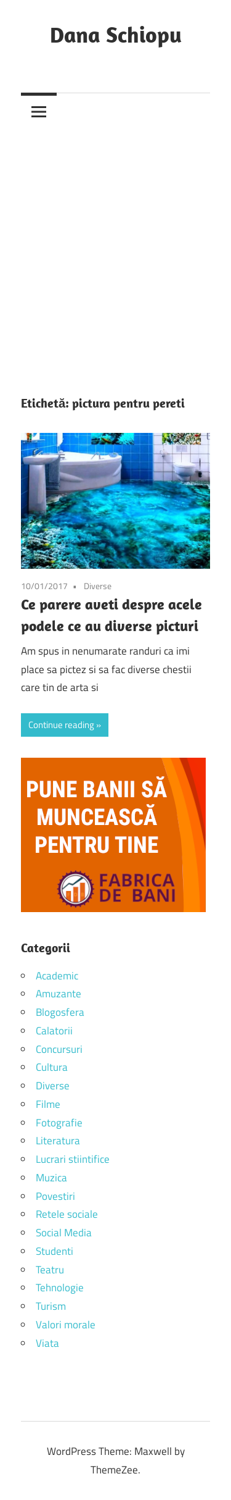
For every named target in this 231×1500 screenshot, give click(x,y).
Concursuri (59, 1049)
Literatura (58, 1141)
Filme (48, 1104)
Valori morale (65, 1325)
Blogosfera (60, 1012)
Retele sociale (67, 1214)
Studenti (54, 1251)
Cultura (52, 1067)
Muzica (51, 1178)
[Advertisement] (115, 251)
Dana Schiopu (116, 34)
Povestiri (55, 1196)
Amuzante (58, 994)
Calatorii (54, 1031)
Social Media (64, 1233)
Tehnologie (60, 1288)
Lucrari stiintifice (73, 1159)
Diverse (97, 585)
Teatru (50, 1270)
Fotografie (59, 1123)
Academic (57, 976)
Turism (51, 1306)
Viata (47, 1343)
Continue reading (61, 725)
